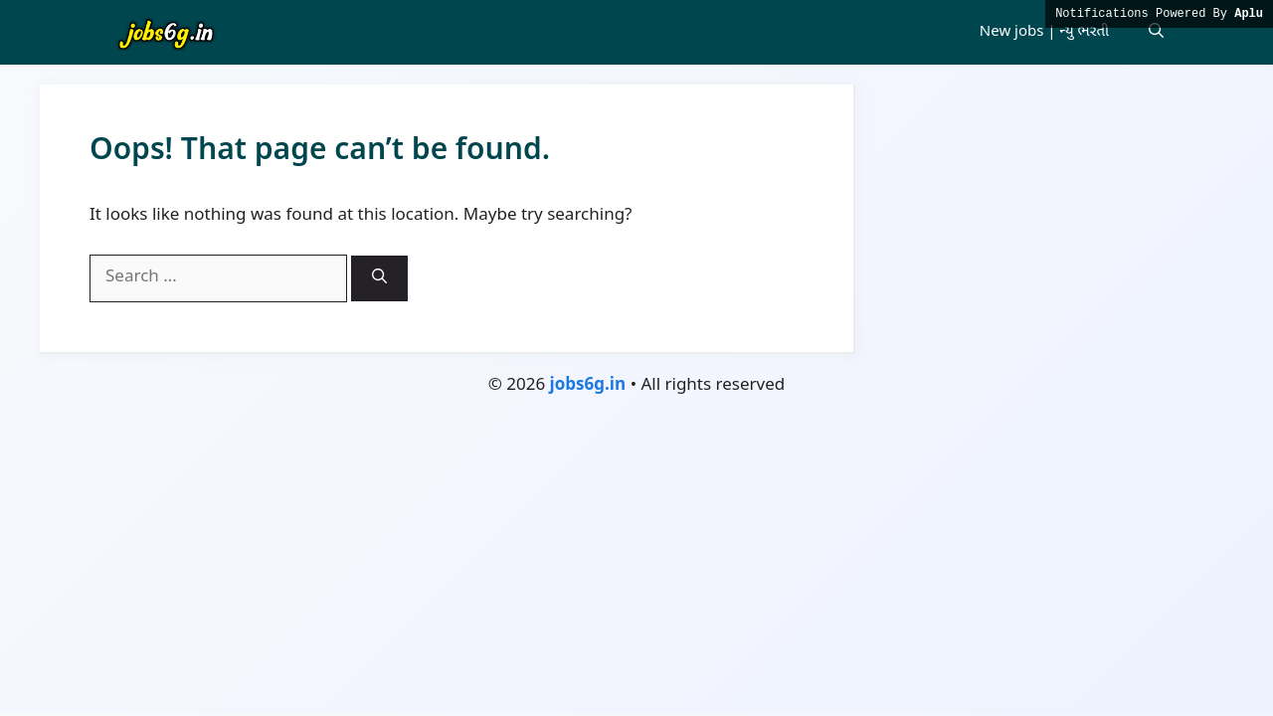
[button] (1156, 32)
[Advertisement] (636, 564)
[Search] (379, 278)
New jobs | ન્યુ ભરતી (1044, 32)
